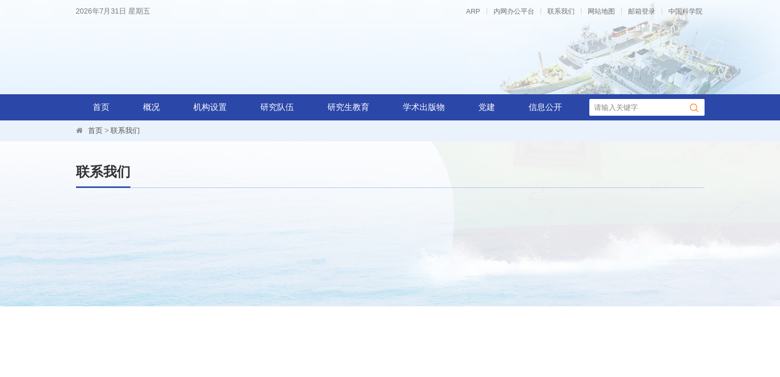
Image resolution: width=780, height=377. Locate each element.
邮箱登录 (641, 11)
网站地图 (601, 11)
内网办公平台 (513, 11)
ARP (473, 11)
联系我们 (561, 11)
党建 (486, 107)
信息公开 (545, 107)
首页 (101, 107)
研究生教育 (348, 107)
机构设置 (210, 107)
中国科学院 (685, 11)
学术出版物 (424, 107)
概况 (151, 107)
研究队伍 (277, 107)
